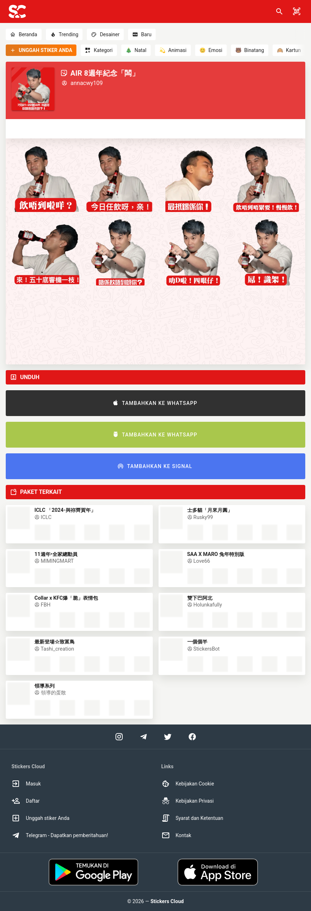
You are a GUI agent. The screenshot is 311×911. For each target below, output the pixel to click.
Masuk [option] (26, 783)
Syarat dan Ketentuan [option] (192, 818)
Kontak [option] (176, 835)
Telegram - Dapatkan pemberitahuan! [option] (59, 835)
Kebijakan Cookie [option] (187, 783)
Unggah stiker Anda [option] (40, 818)
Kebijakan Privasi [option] (187, 801)
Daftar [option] (25, 801)
